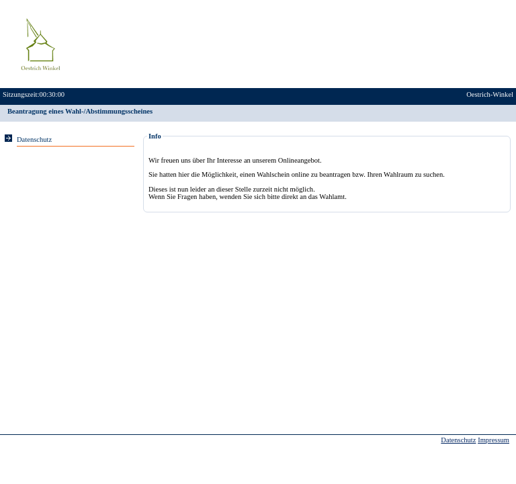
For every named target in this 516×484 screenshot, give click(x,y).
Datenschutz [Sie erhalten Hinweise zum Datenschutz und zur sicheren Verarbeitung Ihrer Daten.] (34, 139)
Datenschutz (458, 440)
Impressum (493, 440)
